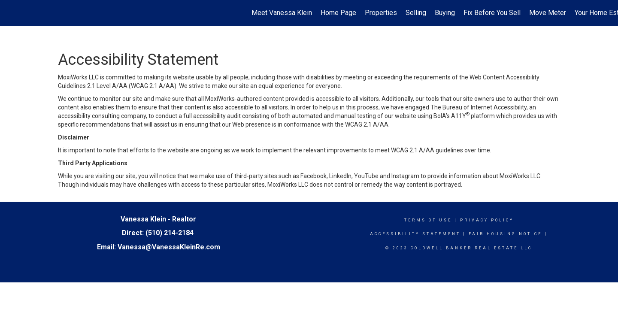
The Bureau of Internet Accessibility (478, 107)
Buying (445, 13)
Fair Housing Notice (505, 234)
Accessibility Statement (415, 234)
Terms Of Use (428, 220)
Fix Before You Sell (492, 13)
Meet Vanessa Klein (281, 13)
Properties (381, 13)
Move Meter (547, 13)
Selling (416, 13)
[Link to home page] (10, 13)
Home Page (338, 13)
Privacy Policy (487, 220)
